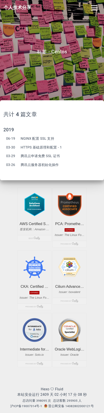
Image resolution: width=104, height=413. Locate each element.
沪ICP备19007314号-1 (26, 406)
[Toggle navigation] (94, 7)
